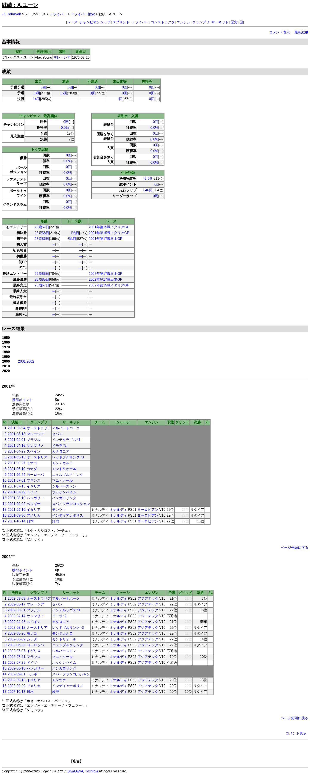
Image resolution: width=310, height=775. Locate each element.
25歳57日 (42, 227)
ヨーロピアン (148, 509)
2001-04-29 (16, 451)
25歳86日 (42, 239)
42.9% (147, 178)
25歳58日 (42, 233)
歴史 (234, 22)
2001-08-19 (16, 498)
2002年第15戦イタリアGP (109, 285)
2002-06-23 (16, 645)
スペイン (33, 451)
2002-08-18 (16, 668)
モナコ (32, 463)
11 (4, 486)
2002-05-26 (16, 633)
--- (53, 244)
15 (4, 509)
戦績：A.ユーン (20, 5)
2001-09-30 (16, 515)
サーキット (220, 22)
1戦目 (74, 233)
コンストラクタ (163, 22)
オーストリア (37, 457)
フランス (33, 480)
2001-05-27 (16, 463)
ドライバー (58, 14)
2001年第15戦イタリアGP (109, 227)
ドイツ (32, 492)
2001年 (8, 386)
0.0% (65, 127)
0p (156, 184)
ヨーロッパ (35, 474)
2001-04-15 (16, 445)
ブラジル (33, 440)
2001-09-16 (16, 509)
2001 (22, 361)
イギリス (33, 486)
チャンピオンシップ (94, 22)
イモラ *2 (59, 445)
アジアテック (148, 598)
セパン (57, 434)
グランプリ (200, 22)
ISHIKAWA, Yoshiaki (82, 771)
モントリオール (64, 469)
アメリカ (33, 515)
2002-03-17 (16, 604)
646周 (148, 190)
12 (4, 492)
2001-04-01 (16, 440)
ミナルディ (118, 509)
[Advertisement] (162, 752)
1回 (119, 99)
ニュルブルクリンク (67, 474)
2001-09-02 (16, 504)
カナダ (32, 469)
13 (4, 498)
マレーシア (62, 57)
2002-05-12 (16, 627)
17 (4, 521)
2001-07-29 (16, 492)
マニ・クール (62, 480)
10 (4, 480)
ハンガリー (35, 498)
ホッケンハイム (64, 492)
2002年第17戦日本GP (105, 273)
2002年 (8, 556)
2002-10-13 (16, 691)
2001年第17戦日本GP (105, 239)
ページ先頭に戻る (294, 547)
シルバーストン (64, 486)
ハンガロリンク (64, 498)
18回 (36, 93)
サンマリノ (35, 445)
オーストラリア (39, 428)
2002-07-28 (16, 662)
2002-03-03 (16, 598)
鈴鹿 (55, 521)
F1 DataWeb (11, 14)
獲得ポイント (22, 400)
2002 (30, 361)
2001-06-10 (16, 469)
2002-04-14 (16, 616)
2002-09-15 (16, 680)
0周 (155, 196)
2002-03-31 (16, 610)
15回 (63, 93)
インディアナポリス (67, 515)
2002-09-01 (16, 674)
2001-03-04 (16, 428)
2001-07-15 (16, 486)
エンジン (183, 22)
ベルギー (33, 504)
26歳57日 (42, 285)
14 (4, 504)
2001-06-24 (16, 474)
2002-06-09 (16, 639)
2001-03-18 (16, 434)
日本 (30, 521)
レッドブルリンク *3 (68, 457)
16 (4, 515)
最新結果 (301, 32)
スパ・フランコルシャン (71, 504)
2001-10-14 (16, 521)
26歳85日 (42, 273)
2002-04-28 (16, 622)
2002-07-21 (16, 657)
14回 (36, 99)
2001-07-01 (16, 480)
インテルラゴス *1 (66, 440)
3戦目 (72, 239)
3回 (92, 93)
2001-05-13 (16, 457)
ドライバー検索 (83, 14)
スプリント (121, 22)
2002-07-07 (16, 651)
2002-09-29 (16, 686)
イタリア (33, 509)
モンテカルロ (62, 463)
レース (72, 22)
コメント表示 (279, 32)
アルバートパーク (66, 428)
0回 (43, 87)
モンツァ (59, 509)
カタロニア (60, 451)
